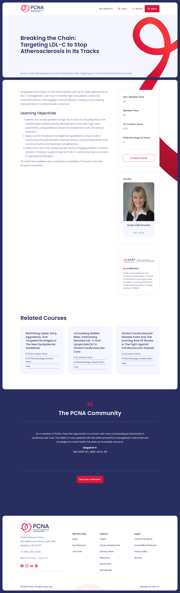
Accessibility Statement (145, 545)
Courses (55, 73)
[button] (137, 9)
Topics (103, 539)
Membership (106, 570)
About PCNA (105, 563)
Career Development (38, 73)
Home (23, 73)
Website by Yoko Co (150, 586)
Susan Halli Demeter (138, 225)
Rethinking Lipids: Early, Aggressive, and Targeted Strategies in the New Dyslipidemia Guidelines (41, 341)
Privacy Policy (140, 551)
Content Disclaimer (143, 539)
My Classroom (106, 9)
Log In (124, 8)
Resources (105, 557)
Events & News (107, 551)
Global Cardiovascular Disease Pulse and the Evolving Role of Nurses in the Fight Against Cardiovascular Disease (138, 341)
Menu (154, 8)
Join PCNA (77, 551)
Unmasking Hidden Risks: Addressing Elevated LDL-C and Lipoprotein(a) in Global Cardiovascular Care (89, 342)
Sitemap (138, 557)
